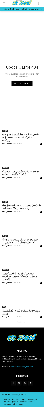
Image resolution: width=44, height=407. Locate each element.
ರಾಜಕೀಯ (5, 269)
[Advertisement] (22, 35)
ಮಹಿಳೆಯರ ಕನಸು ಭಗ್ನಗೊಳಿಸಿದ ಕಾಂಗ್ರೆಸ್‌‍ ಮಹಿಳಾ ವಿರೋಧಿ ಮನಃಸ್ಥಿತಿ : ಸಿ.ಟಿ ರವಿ (20, 276)
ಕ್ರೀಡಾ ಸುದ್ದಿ (5, 167)
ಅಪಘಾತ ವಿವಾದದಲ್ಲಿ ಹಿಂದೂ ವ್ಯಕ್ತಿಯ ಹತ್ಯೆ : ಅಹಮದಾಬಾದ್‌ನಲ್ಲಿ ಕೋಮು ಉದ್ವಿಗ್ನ (20, 137)
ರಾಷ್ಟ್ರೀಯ (5, 130)
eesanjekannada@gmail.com (22, 366)
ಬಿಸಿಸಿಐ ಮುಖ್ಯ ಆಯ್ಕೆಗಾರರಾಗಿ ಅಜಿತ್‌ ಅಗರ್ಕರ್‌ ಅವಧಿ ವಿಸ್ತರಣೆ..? (20, 173)
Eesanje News (7, 143)
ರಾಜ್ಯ (4, 307)
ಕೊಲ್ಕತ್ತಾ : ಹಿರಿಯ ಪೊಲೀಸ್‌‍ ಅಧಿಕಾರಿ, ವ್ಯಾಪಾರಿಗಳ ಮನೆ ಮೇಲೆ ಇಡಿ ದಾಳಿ (20, 241)
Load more (22, 322)
